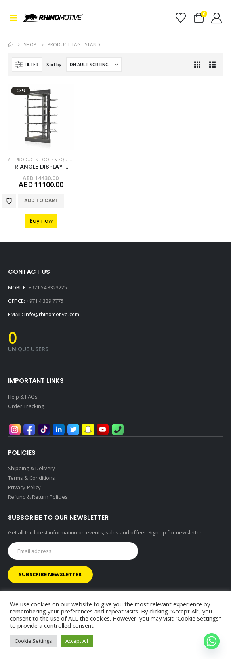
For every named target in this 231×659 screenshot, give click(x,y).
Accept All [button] (76, 640)
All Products (23, 159)
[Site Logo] (53, 18)
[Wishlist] (180, 18)
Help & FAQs (23, 396)
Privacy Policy (24, 487)
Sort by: (54, 64)
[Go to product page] (41, 117)
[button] (15, 18)
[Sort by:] (94, 64)
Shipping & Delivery (31, 468)
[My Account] (216, 18)
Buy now (41, 221)
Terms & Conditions (31, 477)
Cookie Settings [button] (33, 640)
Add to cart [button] (41, 200)
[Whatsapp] (212, 641)
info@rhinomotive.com (51, 314)
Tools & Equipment (61, 159)
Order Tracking (26, 406)
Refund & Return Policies (38, 496)
